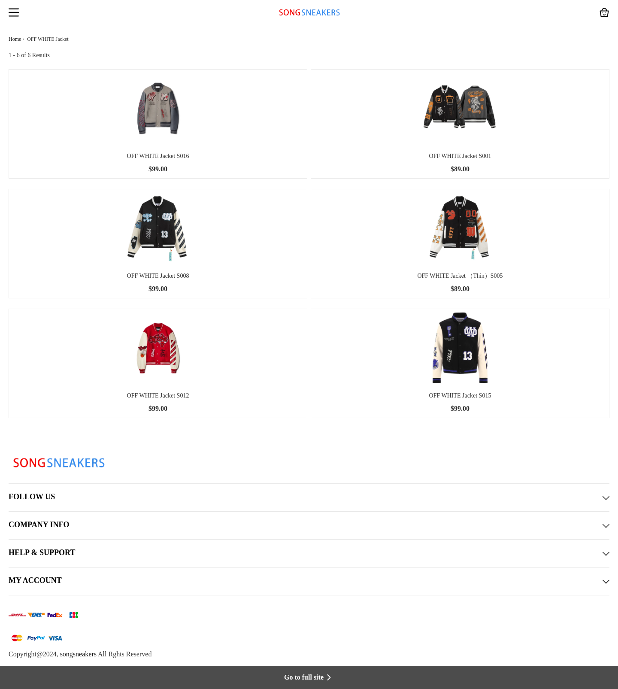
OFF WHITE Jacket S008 (158, 276)
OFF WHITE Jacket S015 (460, 395)
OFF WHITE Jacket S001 (460, 156)
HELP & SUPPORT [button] (309, 553)
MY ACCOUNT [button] (309, 581)
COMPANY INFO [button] (309, 525)
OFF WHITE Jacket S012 (158, 395)
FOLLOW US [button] (309, 497)
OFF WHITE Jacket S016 (158, 156)
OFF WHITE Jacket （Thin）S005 (460, 276)
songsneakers (78, 654)
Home (15, 39)
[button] (14, 13)
